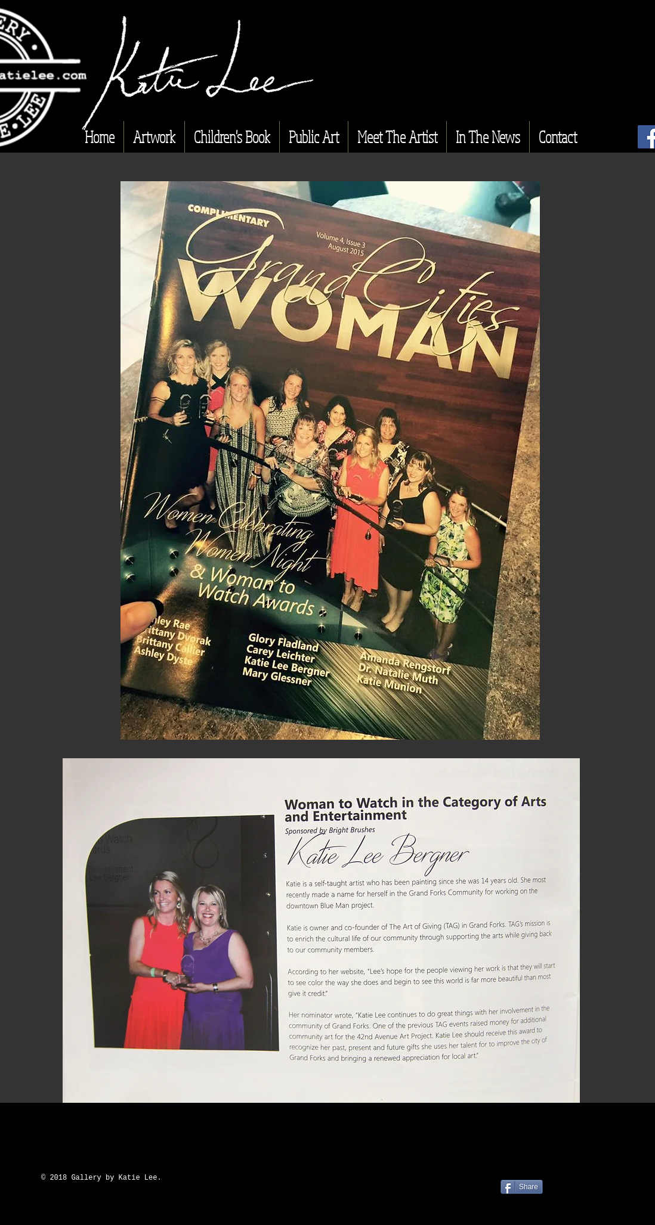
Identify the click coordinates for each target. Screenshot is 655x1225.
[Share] (521, 1187)
